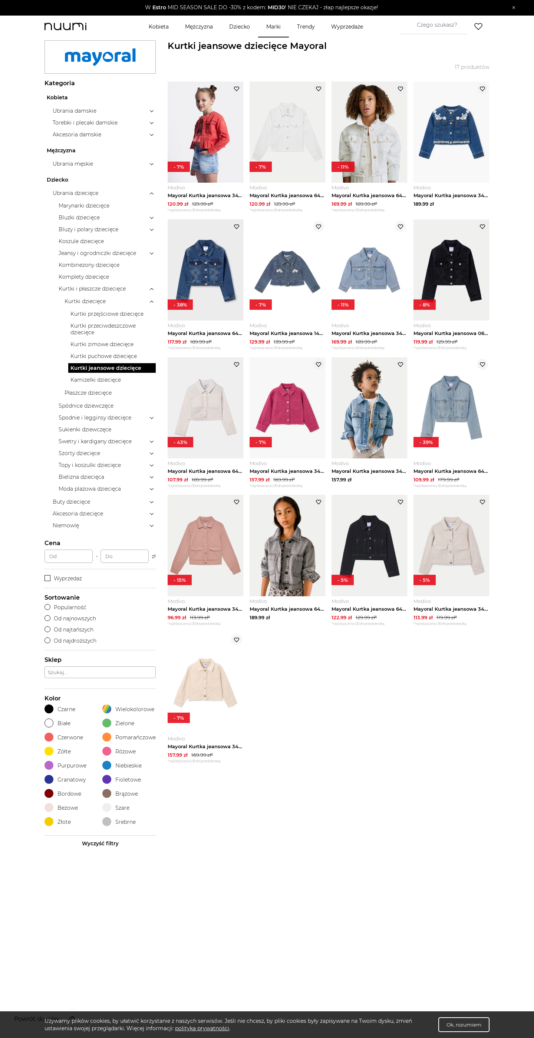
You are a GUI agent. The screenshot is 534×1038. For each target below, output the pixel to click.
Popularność (65, 607)
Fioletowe (121, 779)
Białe (57, 723)
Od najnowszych (70, 618)
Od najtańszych (68, 629)
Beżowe (61, 807)
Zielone (118, 723)
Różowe (119, 751)
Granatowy (65, 779)
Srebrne (119, 822)
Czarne (59, 709)
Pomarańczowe (129, 737)
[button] (261, 8)
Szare (115, 807)
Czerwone (63, 737)
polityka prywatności (202, 1028)
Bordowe (62, 793)
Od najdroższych (70, 640)
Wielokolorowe (128, 709)
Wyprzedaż (63, 578)
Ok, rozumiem (463, 1025)
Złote (57, 822)
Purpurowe (65, 765)
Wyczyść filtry (100, 843)
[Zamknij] (513, 8)
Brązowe (120, 793)
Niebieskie (122, 765)
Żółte (57, 751)
